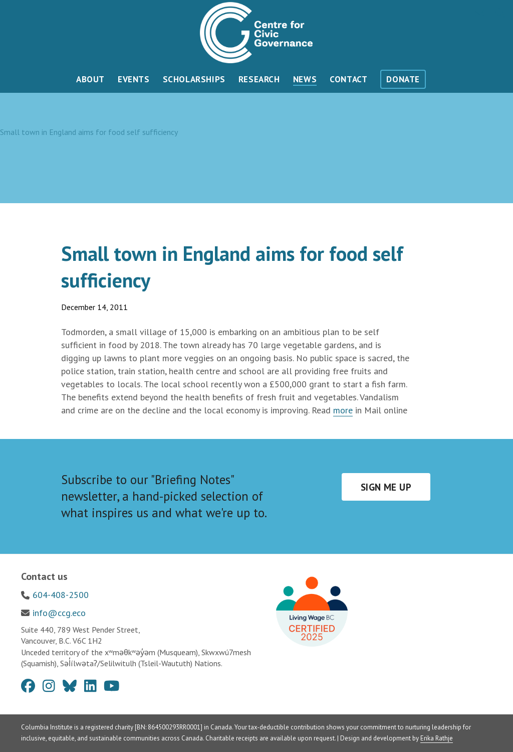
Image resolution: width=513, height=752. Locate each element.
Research (259, 79)
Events (134, 79)
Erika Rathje (436, 738)
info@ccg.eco (59, 613)
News (305, 79)
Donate (403, 79)
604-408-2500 (61, 594)
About (90, 79)
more (343, 410)
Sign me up (386, 487)
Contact (348, 79)
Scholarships (194, 79)
